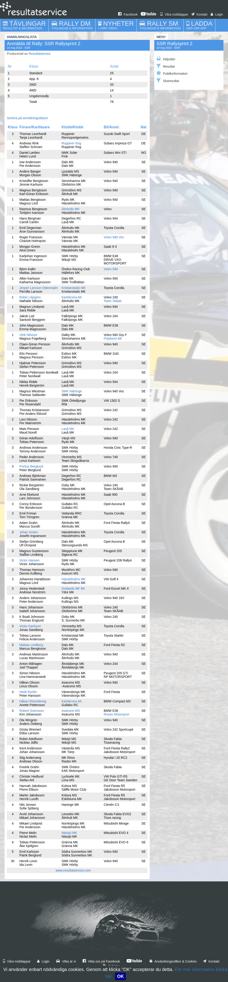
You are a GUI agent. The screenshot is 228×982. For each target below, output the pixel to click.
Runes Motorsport (116, 714)
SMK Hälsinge (72, 391)
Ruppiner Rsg (71, 143)
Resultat (166, 66)
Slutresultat (168, 80)
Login (217, 14)
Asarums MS (71, 710)
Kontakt (199, 14)
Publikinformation (172, 73)
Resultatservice (40, 53)
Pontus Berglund (31, 466)
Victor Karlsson (30, 626)
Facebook (128, 14)
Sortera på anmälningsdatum (27, 118)
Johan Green (28, 532)
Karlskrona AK (72, 297)
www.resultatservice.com (73, 870)
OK (120, 976)
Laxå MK (68, 429)
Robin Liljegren (30, 297)
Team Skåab (113, 301)
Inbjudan (166, 59)
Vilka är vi (66, 961)
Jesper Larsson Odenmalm (38, 288)
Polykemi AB (113, 338)
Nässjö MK (69, 833)
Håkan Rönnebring (32, 701)
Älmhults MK (71, 209)
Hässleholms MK (74, 579)
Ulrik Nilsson (28, 335)
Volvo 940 (111, 269)
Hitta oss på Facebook (101, 961)
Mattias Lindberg (31, 645)
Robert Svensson (31, 710)
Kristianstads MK (74, 288)
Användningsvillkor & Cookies (173, 961)
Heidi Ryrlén (28, 692)
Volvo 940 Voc (114, 237)
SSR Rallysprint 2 (175, 43)
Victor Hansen (29, 560)
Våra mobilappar (174, 14)
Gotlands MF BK (73, 588)
